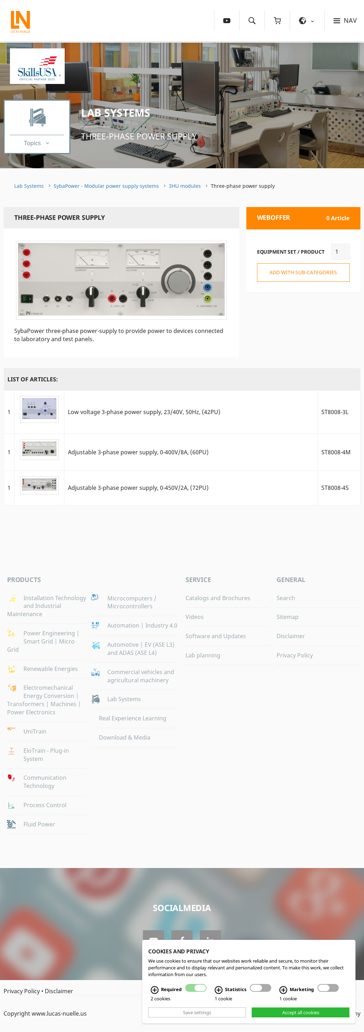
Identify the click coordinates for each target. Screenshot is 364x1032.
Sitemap (288, 617)
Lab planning (203, 655)
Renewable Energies (50, 669)
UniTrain (35, 731)
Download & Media (124, 737)
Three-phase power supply (139, 136)
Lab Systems (115, 112)
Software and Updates (216, 636)
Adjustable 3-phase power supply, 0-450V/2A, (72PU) (138, 488)
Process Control (44, 805)
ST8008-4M (336, 452)
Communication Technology (44, 782)
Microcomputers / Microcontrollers (131, 602)
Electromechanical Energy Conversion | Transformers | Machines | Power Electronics (44, 700)
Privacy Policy (295, 655)
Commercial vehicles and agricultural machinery (140, 676)
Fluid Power (39, 824)
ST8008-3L (334, 412)
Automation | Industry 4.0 (142, 625)
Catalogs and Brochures (218, 598)
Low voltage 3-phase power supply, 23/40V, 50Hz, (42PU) (144, 412)
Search (286, 598)
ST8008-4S (335, 488)
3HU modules (185, 185)
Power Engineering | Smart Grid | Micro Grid (43, 641)
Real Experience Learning (132, 718)
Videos (195, 617)
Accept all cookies (300, 1012)
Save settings (197, 1012)
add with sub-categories (303, 272)
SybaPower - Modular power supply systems (106, 185)
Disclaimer (291, 636)
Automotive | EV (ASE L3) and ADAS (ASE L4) (141, 649)
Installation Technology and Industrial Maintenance (46, 606)
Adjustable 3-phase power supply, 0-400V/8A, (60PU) (138, 452)
